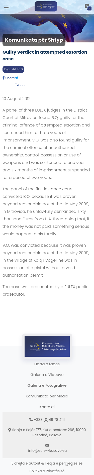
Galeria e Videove (46, 374)
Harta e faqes (47, 363)
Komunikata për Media (47, 396)
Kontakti (47, 406)
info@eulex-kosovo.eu (47, 450)
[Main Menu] (6, 6)
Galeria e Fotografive (47, 385)
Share (9, 78)
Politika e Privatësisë (47, 471)
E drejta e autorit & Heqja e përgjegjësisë (47, 463)
